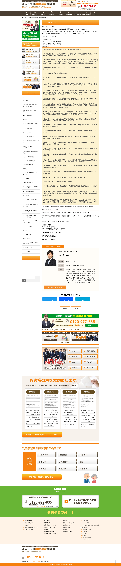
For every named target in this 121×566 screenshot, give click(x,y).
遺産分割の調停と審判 (49, 529)
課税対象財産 (66, 525)
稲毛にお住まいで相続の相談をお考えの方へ (31, 211)
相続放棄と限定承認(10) (29, 161)
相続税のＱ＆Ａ (67, 529)
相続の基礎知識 (28, 520)
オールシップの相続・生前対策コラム (31, 124)
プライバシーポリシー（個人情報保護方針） (31, 243)
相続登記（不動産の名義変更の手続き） (31, 152)
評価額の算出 (66, 527)
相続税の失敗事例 (67, 531)
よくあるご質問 (27, 234)
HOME (79, 1)
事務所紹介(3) (26, 101)
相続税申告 (66, 520)
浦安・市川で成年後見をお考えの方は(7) (31, 173)
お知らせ (25, 230)
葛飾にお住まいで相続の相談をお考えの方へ (31, 221)
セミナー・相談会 (27, 226)
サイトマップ (95, 1)
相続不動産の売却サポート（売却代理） (31, 147)
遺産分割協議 (47, 520)
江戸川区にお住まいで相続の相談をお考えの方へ (31, 205)
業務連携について (27, 247)
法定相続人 (27, 525)
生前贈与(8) (26, 178)
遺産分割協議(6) (27, 133)
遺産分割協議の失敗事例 (50, 533)
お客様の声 (26, 97)
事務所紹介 (85, 520)
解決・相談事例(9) (27, 115)
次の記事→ (76, 308)
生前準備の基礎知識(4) (28, 164)
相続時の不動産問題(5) (28, 157)
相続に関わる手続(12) (28, 136)
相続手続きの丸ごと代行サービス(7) (31, 141)
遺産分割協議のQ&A (49, 531)
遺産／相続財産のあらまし (31, 527)
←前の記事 (65, 308)
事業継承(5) (26, 195)
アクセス (84, 533)
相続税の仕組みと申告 (68, 523)
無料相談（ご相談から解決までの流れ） (31, 111)
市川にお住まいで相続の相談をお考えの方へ (31, 200)
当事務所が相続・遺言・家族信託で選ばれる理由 (31, 105)
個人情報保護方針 (86, 537)
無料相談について (86, 529)
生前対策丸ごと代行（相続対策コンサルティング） (31, 187)
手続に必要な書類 (29, 529)
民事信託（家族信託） (28, 191)
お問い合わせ (26, 238)
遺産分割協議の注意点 (49, 527)
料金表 (25, 119)
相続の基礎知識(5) (27, 129)
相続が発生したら (29, 523)
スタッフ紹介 (85, 523)
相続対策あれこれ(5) (28, 182)
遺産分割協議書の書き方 (50, 525)
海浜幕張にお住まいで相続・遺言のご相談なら (31, 216)
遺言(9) (25, 168)
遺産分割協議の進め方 (49, 523)
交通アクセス (86, 1)
